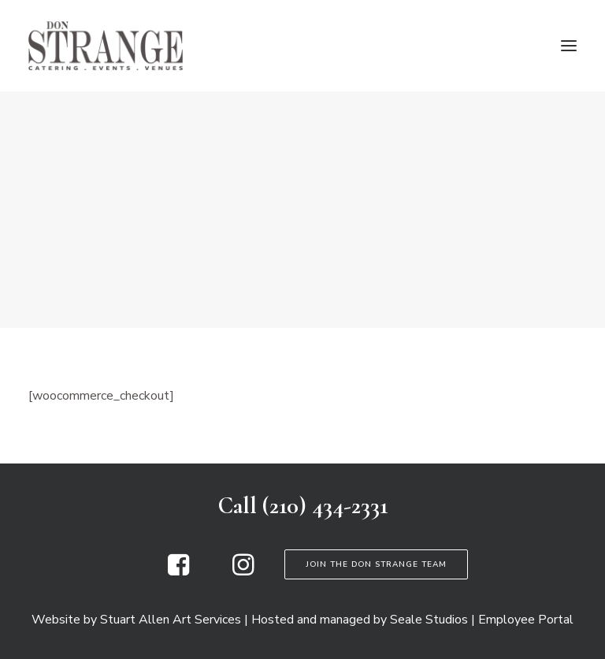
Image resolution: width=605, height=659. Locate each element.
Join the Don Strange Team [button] (376, 564)
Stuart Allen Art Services (170, 619)
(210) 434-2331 (325, 505)
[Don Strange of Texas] (105, 45)
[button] (569, 45)
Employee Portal (525, 619)
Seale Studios (429, 619)
